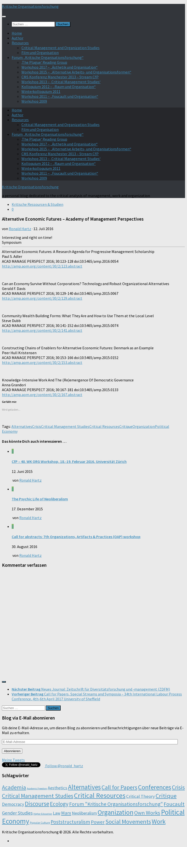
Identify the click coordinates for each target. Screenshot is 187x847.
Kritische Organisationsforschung (30, 6)
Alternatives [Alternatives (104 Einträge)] (84, 787)
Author (17, 38)
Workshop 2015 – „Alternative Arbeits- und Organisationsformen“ (76, 72)
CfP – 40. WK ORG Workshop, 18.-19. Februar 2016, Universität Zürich (69, 461)
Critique (125, 426)
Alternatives (21, 426)
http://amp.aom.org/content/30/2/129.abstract (42, 298)
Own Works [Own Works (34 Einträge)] (147, 812)
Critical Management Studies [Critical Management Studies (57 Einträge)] (37, 796)
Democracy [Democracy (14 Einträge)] (13, 804)
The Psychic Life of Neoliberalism (40, 498)
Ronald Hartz (20, 228)
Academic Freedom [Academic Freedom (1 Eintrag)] (37, 788)
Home (17, 33)
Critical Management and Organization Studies (60, 47)
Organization (143, 426)
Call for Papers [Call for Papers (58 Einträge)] (119, 787)
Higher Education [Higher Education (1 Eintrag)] (42, 813)
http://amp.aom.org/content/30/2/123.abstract (42, 266)
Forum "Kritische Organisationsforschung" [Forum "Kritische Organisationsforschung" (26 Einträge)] (116, 804)
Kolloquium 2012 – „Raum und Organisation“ (58, 86)
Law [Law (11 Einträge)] (56, 813)
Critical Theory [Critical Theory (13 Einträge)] (140, 796)
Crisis (36, 426)
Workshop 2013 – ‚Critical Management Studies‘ (61, 81)
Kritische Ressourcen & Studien (37, 204)
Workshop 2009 (34, 101)
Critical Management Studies (65, 426)
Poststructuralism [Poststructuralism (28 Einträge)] (70, 822)
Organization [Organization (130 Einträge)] (115, 812)
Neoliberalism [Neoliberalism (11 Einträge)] (84, 813)
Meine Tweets (13, 759)
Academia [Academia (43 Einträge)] (14, 787)
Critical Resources (104, 426)
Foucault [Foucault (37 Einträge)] (174, 804)
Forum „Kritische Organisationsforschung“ (48, 57)
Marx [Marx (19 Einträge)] (66, 813)
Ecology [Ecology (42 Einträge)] (59, 803)
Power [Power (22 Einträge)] (98, 822)
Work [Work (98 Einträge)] (159, 821)
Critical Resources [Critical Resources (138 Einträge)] (99, 795)
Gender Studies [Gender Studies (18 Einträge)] (17, 813)
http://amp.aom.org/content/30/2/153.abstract (42, 362)
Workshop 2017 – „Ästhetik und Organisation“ (59, 67)
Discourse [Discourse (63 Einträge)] (37, 804)
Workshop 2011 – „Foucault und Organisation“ (59, 96)
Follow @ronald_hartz (64, 765)
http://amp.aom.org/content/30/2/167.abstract (42, 394)
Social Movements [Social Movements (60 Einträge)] (128, 821)
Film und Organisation (40, 52)
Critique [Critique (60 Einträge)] (166, 796)
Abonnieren (12, 751)
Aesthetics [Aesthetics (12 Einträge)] (57, 788)
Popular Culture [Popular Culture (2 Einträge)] (40, 822)
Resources (20, 42)
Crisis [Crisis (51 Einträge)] (178, 787)
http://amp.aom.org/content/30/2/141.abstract (42, 330)
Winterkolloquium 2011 (40, 91)
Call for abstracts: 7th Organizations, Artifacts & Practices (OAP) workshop (76, 536)
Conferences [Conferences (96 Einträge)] (154, 787)
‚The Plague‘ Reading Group (44, 62)
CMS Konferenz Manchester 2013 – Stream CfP (60, 76)
